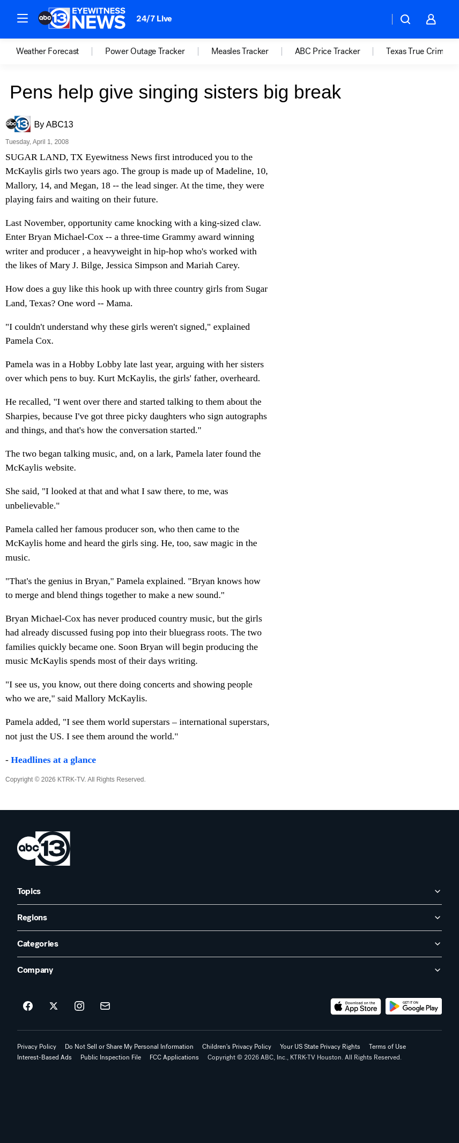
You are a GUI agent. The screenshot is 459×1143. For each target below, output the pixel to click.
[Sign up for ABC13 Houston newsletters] (105, 1006)
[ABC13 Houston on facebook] (28, 1006)
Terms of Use (387, 1046)
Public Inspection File (110, 1057)
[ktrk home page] (43, 848)
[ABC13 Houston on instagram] (79, 1006)
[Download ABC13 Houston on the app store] (356, 1006)
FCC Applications (174, 1057)
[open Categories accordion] (229, 944)
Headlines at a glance (53, 759)
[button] (22, 18)
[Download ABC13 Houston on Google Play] (414, 1006)
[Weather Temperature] (372, 19)
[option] (60, 51)
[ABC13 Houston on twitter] (53, 1006)
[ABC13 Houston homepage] (81, 19)
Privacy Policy (36, 1046)
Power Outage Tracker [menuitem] (145, 51)
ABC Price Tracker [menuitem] (327, 51)
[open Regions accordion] (229, 917)
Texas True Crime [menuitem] (417, 51)
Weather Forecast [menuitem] (47, 51)
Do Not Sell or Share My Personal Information (129, 1046)
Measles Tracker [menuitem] (240, 51)
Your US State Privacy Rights (320, 1046)
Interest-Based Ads (44, 1057)
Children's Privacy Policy (236, 1046)
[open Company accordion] (229, 970)
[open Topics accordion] (229, 891)
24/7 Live (154, 18)
